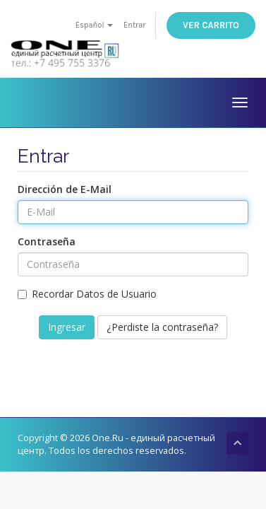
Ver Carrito (211, 25)
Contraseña (46, 241)
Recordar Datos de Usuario (87, 293)
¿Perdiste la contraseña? (162, 327)
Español (94, 25)
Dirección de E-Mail (64, 189)
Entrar (134, 25)
